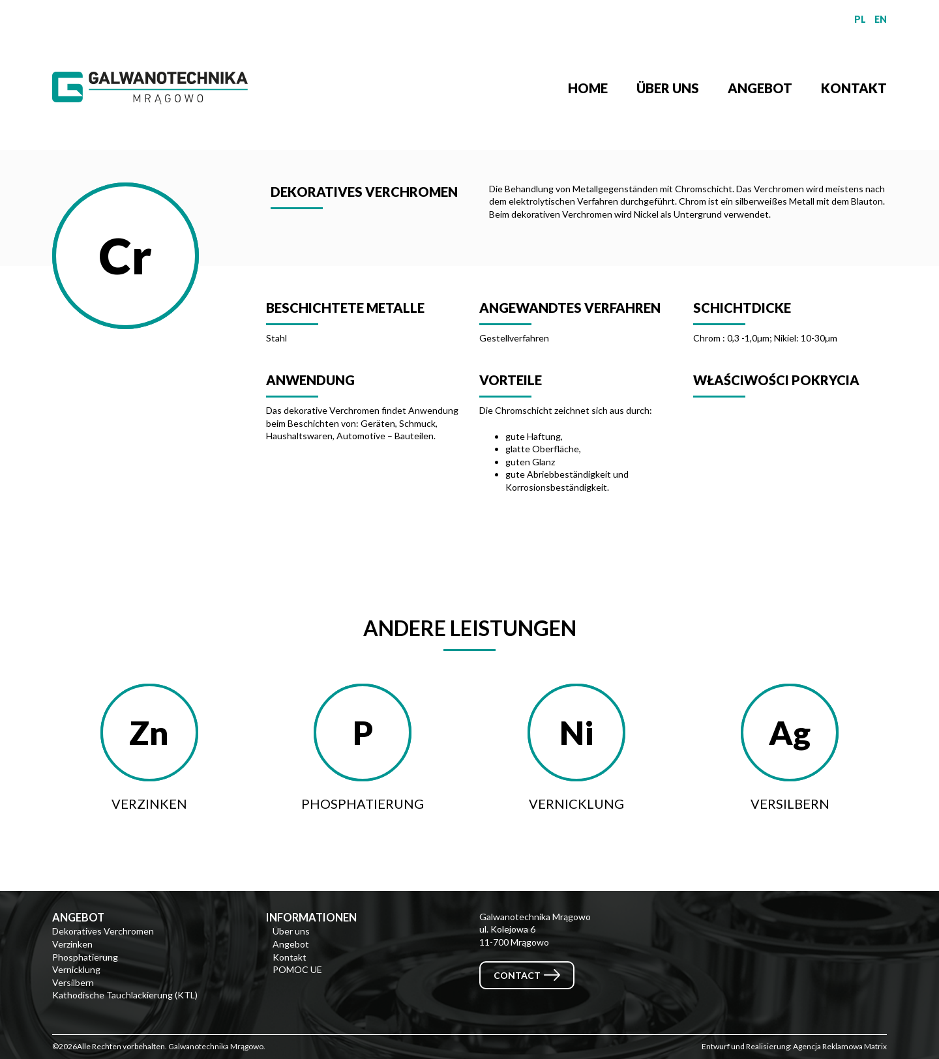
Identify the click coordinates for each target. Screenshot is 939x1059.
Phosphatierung (85, 957)
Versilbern (73, 982)
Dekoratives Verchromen (103, 930)
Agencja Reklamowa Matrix (840, 1046)
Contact (517, 975)
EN (880, 19)
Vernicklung (76, 969)
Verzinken (72, 944)
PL (860, 19)
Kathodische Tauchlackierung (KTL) (125, 994)
